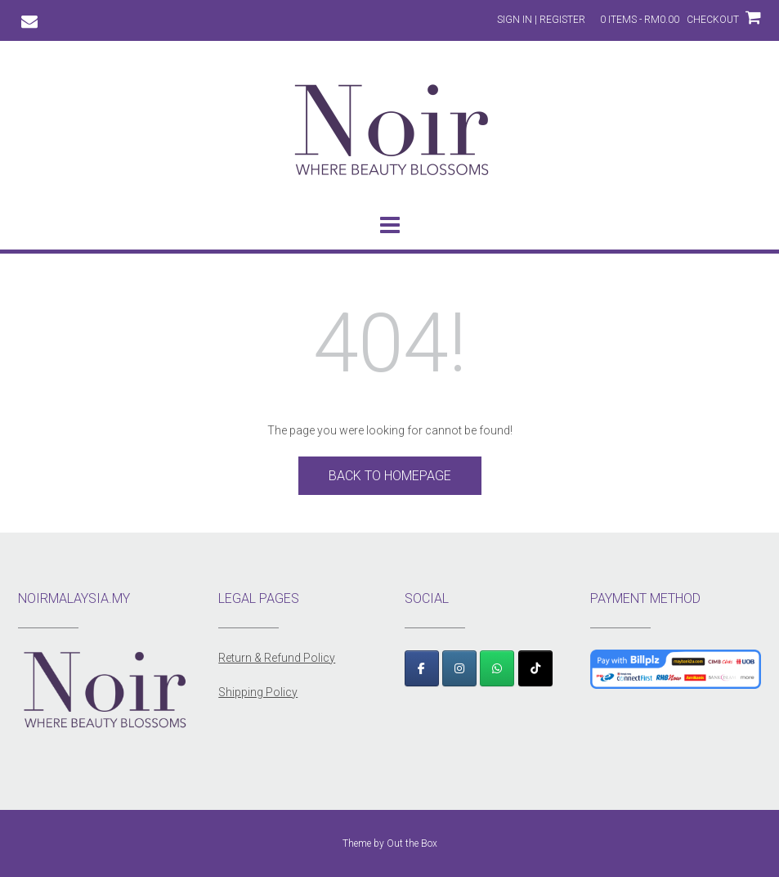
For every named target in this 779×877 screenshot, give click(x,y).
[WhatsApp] (497, 668)
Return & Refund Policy (276, 657)
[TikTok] (535, 668)
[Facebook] (422, 668)
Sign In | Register (541, 19)
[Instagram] (459, 668)
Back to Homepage (390, 475)
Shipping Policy (258, 692)
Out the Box (412, 843)
